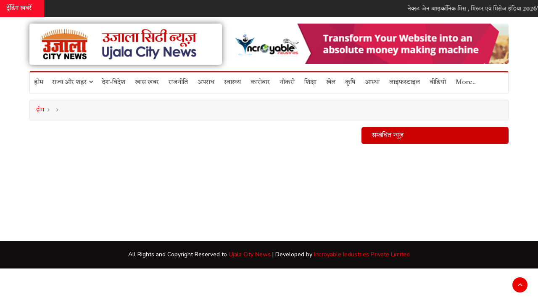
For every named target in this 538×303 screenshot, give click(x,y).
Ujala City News (250, 254)
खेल (330, 82)
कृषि (350, 82)
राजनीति (178, 82)
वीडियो (438, 82)
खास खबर (147, 82)
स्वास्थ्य (232, 82)
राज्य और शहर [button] (72, 82)
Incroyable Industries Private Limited (362, 254)
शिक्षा (310, 82)
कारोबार (260, 82)
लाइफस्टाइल (404, 82)
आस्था (372, 82)
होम (38, 82)
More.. (466, 82)
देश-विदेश (113, 82)
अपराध (206, 82)
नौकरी (287, 82)
